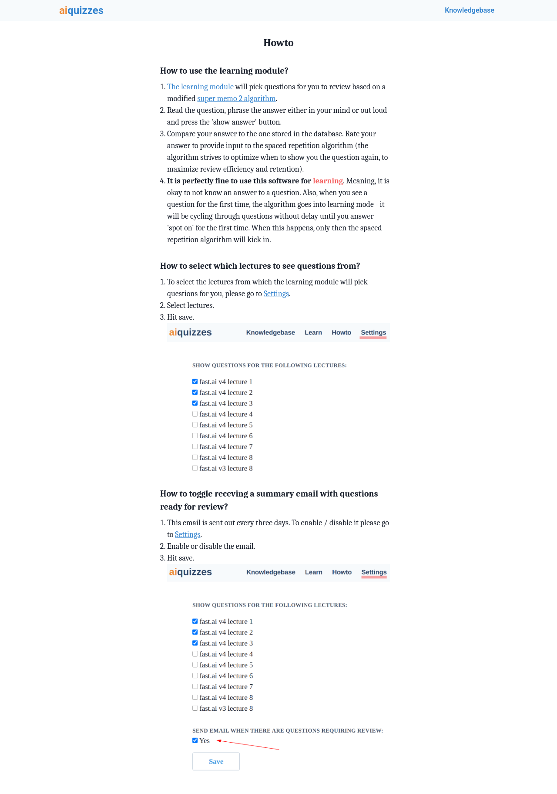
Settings (276, 293)
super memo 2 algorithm (237, 98)
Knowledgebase (469, 10)
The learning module (200, 86)
